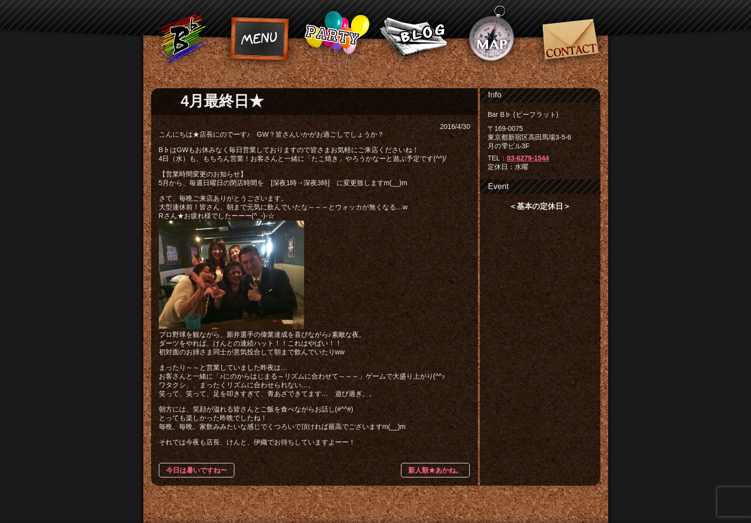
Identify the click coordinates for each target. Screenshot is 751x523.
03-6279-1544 (528, 158)
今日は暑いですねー (196, 470)
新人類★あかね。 (435, 470)
